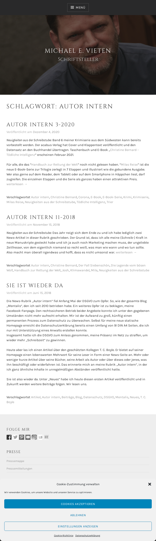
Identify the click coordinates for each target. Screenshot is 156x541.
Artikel (36, 397)
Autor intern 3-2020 (40, 124)
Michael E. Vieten (78, 51)
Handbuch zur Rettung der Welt (54, 164)
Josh (65, 270)
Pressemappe (15, 461)
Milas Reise (129, 164)
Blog (78, 397)
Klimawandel (80, 270)
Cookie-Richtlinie (63, 535)
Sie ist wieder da (34, 285)
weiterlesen (16, 184)
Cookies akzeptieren (78, 504)
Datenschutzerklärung (87, 535)
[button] (150, 484)
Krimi (127, 197)
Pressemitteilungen (19, 468)
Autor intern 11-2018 (41, 217)
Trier (110, 202)
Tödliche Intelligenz (91, 202)
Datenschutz (92, 397)
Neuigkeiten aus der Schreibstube (50, 202)
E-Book (96, 197)
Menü (80, 7)
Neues (134, 397)
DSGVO (109, 397)
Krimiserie (140, 197)
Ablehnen (78, 515)
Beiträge (68, 397)
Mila (94, 270)
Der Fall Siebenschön (93, 265)
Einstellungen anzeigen (78, 526)
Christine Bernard (64, 197)
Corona (83, 197)
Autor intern (40, 197)
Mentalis (121, 397)
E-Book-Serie (112, 197)
